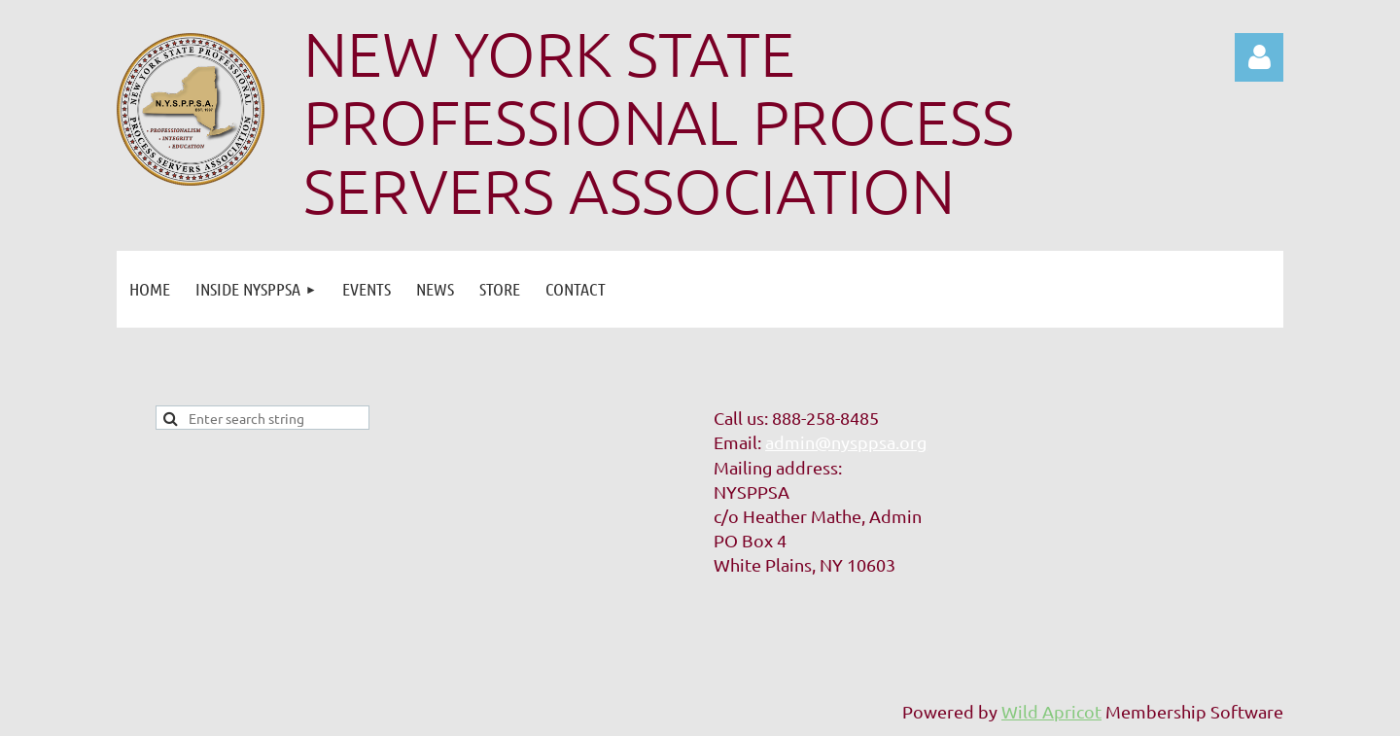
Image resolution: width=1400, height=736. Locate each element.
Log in (1259, 57)
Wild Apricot (1051, 711)
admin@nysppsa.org (846, 442)
